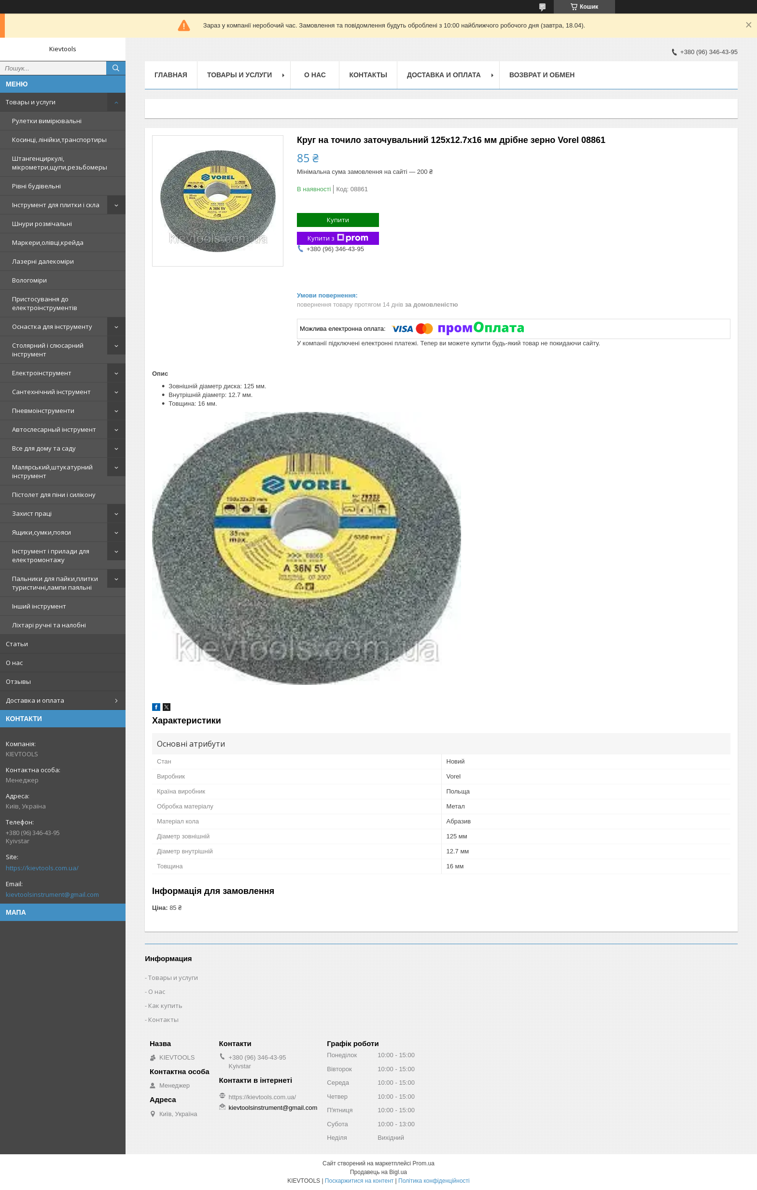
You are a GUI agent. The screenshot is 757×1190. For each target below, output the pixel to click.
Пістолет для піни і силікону (54, 494)
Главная (170, 75)
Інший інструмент (39, 606)
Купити (338, 219)
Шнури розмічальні (42, 223)
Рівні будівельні (36, 186)
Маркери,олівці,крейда (48, 242)
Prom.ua (424, 1163)
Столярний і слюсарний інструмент (48, 349)
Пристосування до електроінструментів (44, 303)
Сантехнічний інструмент (51, 391)
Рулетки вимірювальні (47, 120)
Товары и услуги (31, 102)
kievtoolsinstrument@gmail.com (52, 894)
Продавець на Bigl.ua (378, 1172)
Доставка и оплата (35, 700)
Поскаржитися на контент (359, 1180)
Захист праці (32, 513)
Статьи (17, 643)
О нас (14, 662)
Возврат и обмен (542, 75)
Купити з (338, 238)
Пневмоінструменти (43, 410)
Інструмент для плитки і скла (55, 204)
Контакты (368, 75)
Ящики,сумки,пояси (41, 532)
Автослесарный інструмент (54, 429)
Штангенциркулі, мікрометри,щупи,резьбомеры (59, 162)
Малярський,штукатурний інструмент (52, 471)
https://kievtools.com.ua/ (42, 868)
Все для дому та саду (44, 448)
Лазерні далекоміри (43, 261)
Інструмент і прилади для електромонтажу (50, 555)
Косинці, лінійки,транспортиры (59, 139)
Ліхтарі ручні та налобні (49, 625)
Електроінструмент (41, 372)
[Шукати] (116, 68)
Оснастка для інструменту (52, 326)
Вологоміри (29, 280)
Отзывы (18, 681)
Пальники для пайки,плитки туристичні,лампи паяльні (55, 583)
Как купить (165, 1005)
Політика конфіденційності (434, 1180)
